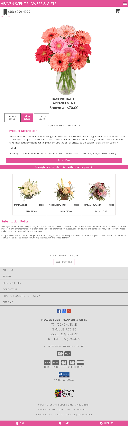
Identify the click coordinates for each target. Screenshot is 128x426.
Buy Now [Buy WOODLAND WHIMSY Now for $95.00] (66, 211)
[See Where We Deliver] (64, 261)
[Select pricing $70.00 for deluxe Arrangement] (27, 117)
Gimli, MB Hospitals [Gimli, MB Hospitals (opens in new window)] (79, 405)
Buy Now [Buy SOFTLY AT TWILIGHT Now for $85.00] (101, 211)
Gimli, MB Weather (48, 409)
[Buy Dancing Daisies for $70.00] (64, 160)
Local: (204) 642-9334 (64, 334)
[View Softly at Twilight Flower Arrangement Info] (99, 189)
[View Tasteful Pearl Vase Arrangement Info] (29, 189)
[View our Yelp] (69, 312)
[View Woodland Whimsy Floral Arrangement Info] (64, 189)
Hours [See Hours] (107, 423)
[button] (119, 12)
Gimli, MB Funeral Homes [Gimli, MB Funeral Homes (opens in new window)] (52, 405)
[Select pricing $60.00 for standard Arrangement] (12, 117)
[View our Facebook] (59, 312)
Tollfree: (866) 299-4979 (64, 339)
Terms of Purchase (64, 414)
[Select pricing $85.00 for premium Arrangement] (41, 117)
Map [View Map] (64, 423)
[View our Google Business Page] (64, 312)
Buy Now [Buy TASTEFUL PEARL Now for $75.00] (31, 211)
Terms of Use (85, 414)
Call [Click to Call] (21, 423)
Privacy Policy (44, 414)
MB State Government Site (75, 409)
